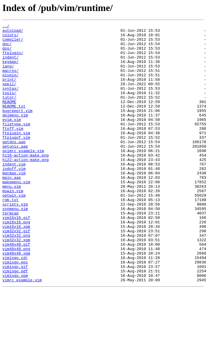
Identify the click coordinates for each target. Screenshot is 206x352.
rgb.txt (10, 235)
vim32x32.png (16, 278)
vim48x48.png (16, 294)
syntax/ (10, 101)
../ (5, 26)
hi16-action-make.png (25, 181)
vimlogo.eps (15, 310)
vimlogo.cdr (15, 304)
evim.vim (11, 139)
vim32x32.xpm (16, 283)
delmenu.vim (15, 133)
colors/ (10, 37)
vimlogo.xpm (15, 326)
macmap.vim (14, 203)
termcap (10, 251)
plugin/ (10, 85)
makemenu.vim (16, 214)
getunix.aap (15, 171)
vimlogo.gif (15, 315)
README (9, 117)
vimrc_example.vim (22, 331)
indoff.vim (14, 198)
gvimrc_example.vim (23, 176)
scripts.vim (15, 240)
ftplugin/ (12, 58)
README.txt (14, 123)
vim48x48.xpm (16, 299)
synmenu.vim (15, 246)
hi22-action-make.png (25, 187)
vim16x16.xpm (16, 267)
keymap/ (10, 69)
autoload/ (12, 32)
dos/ (7, 53)
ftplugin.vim (16, 155)
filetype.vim (16, 144)
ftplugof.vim (16, 160)
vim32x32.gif (16, 272)
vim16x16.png (16, 262)
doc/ (7, 48)
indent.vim (14, 192)
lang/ (8, 75)
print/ (9, 91)
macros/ (10, 80)
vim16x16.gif (16, 256)
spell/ (9, 96)
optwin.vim (14, 230)
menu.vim (11, 219)
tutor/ (9, 112)
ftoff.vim (12, 149)
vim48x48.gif (16, 288)
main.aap (11, 208)
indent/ (10, 64)
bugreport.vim (17, 128)
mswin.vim (12, 224)
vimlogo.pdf (15, 320)
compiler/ (12, 42)
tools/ (9, 107)
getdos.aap (14, 165)
